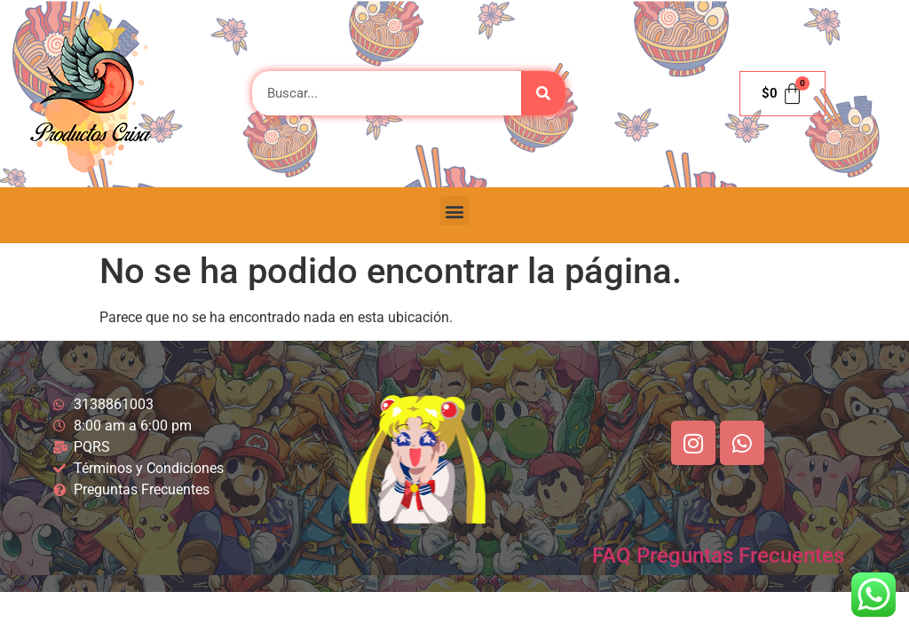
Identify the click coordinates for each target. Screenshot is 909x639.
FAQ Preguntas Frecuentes (718, 555)
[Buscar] (543, 93)
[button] (455, 210)
